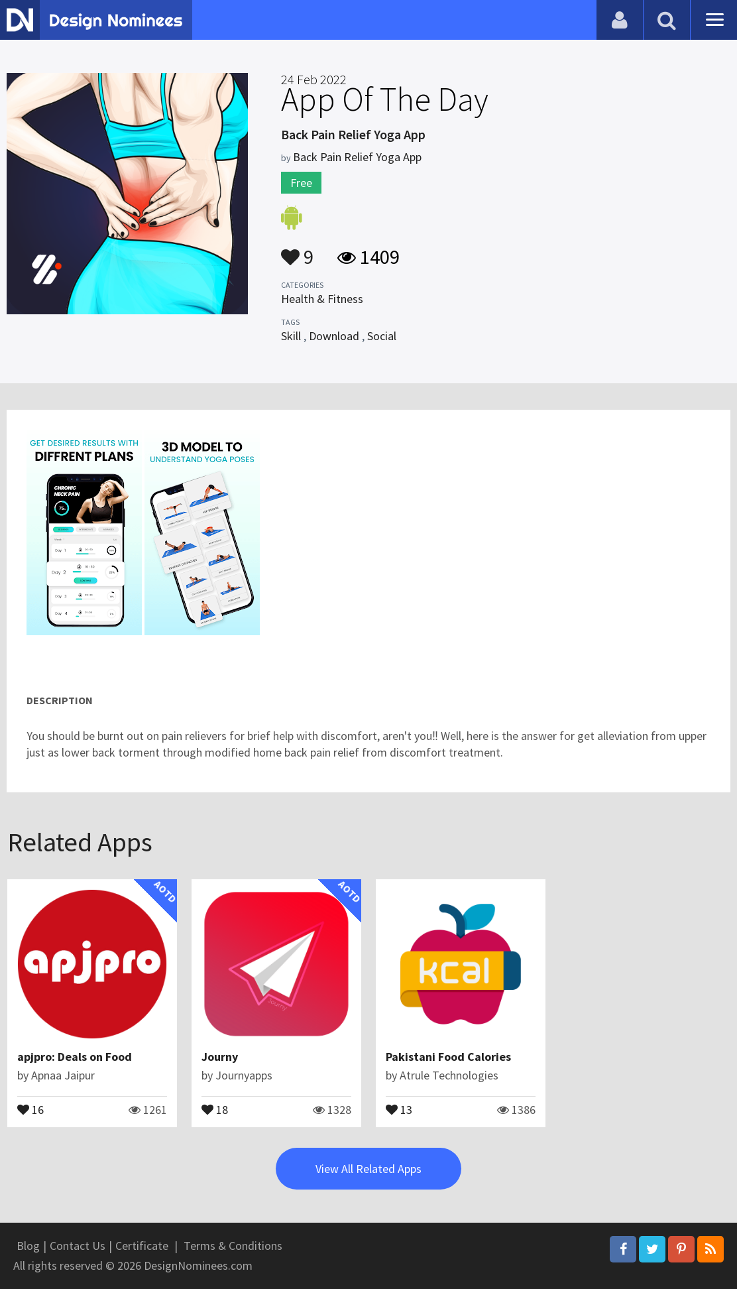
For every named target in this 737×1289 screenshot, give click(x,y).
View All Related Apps (368, 1168)
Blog (28, 1245)
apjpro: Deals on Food (74, 1056)
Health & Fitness (322, 298)
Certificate (141, 1245)
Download (334, 335)
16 (30, 1108)
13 (399, 1108)
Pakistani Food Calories (448, 1056)
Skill (291, 335)
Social (381, 335)
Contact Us (77, 1245)
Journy (219, 1056)
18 (214, 1108)
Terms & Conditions (233, 1245)
